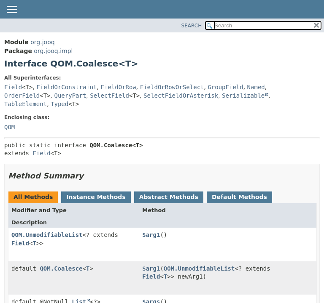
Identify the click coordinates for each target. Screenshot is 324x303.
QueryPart (70, 95)
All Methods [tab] (33, 197)
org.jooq (42, 42)
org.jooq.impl (53, 51)
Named (256, 87)
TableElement (25, 104)
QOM (9, 127)
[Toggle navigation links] (11, 10)
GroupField (225, 87)
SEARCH (191, 26)
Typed (59, 104)
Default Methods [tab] (239, 197)
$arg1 (151, 234)
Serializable (243, 95)
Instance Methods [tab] (95, 197)
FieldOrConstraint (66, 87)
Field (13, 87)
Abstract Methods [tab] (168, 197)
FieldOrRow (118, 87)
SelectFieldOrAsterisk (180, 95)
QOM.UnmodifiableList (47, 234)
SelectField (109, 95)
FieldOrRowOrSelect (172, 87)
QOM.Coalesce (61, 268)
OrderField (22, 95)
